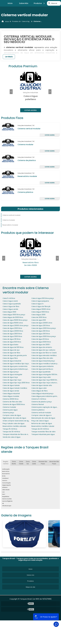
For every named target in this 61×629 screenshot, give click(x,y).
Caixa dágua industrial (11, 393)
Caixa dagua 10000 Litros (40, 309)
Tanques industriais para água (43, 434)
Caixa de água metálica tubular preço (46, 364)
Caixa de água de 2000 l (40, 344)
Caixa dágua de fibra (39, 391)
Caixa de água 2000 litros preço (43, 328)
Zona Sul (28, 462)
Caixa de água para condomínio (15, 366)
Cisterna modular (25, 144)
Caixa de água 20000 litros (13, 331)
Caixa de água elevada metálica (43, 355)
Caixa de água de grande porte (15, 355)
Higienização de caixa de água (14, 418)
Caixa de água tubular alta (41, 385)
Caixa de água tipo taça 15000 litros (45, 380)
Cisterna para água (10, 410)
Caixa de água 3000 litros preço (43, 336)
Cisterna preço (8, 412)
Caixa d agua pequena (40, 301)
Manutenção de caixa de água (43, 418)
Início (10, 3)
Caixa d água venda (10, 309)
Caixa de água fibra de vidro (42, 358)
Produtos (39, 3)
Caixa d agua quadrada (12, 304)
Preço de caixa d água (40, 421)
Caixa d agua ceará (10, 301)
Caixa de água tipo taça (12, 380)
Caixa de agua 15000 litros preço (15, 320)
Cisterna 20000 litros (10, 399)
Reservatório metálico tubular (42, 426)
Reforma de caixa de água (41, 423)
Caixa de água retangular (12, 374)
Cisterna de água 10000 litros (14, 404)
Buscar (54, 3)
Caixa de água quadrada (40, 372)
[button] (49, 91)
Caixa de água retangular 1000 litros (45, 374)
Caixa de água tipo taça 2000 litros (16, 383)
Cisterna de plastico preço (41, 402)
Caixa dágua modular (11, 396)
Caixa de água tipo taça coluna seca (45, 383)
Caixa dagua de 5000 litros (13, 317)
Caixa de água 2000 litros (12, 328)
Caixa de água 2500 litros (12, 334)
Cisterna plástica (25, 192)
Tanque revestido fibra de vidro (43, 432)
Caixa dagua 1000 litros (40, 312)
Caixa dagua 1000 (9, 312)
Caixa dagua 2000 (38, 315)
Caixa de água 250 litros (40, 331)
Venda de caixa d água (11, 437)
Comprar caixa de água (12, 415)
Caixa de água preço (11, 372)
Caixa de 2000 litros (38, 317)
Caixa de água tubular (11, 385)
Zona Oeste (21, 462)
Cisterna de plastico (27, 160)
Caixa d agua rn (37, 304)
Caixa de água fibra (10, 358)
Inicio (30, 569)
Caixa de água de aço (11, 350)
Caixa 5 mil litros (9, 298)
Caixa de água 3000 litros (12, 336)
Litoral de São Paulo (54, 462)
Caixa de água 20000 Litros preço (15, 325)
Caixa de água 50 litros (40, 339)
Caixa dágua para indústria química (45, 396)
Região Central (5, 462)
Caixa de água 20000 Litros (41, 323)
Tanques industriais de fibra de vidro (16, 434)
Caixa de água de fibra (11, 353)
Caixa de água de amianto (41, 347)
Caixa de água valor (39, 388)
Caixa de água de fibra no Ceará (43, 353)
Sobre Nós (23, 3)
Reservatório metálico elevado (14, 426)
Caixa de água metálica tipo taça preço (18, 364)
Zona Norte (14, 462)
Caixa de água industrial (12, 361)
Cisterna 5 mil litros (38, 399)
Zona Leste (34, 462)
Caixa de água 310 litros (12, 339)
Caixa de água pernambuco (42, 369)
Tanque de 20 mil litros (40, 429)
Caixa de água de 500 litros (13, 347)
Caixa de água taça (10, 377)
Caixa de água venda (11, 391)
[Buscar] (49, 3)
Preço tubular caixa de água (13, 423)
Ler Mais (9, 56)
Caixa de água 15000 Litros (13, 323)
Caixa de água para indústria (42, 366)
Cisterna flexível (37, 404)
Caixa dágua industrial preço (42, 393)
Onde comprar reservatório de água (17, 421)
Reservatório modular (27, 176)
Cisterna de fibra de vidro (12, 402)
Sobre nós (30, 575)
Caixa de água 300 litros (40, 334)
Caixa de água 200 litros (40, 325)
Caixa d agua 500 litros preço (42, 298)
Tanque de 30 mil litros (11, 432)
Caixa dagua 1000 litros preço (14, 315)
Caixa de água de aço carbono (43, 350)
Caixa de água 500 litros (12, 342)
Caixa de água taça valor (41, 377)
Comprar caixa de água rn (41, 415)
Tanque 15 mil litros (10, 429)
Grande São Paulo (43, 462)
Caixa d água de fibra (11, 306)
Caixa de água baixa (10, 344)
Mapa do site (30, 587)
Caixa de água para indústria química (17, 369)
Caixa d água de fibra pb (40, 306)
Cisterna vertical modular (29, 128)
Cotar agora (30, 110)
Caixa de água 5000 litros (41, 342)
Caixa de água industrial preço (43, 361)
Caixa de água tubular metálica (15, 388)
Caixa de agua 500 (38, 320)
